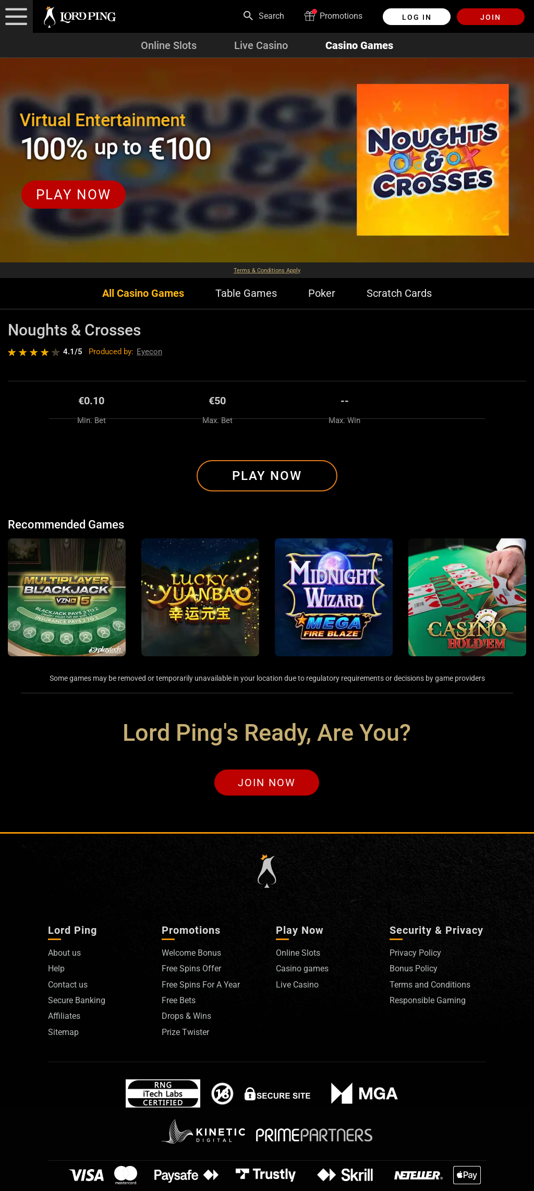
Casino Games (359, 45)
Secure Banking (76, 1000)
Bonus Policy (414, 968)
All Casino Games (143, 293)
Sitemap (63, 1032)
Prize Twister (185, 1032)
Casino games (302, 968)
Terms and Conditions (430, 985)
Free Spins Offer (191, 968)
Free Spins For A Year (201, 985)
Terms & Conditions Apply (267, 270)
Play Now (267, 475)
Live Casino (261, 45)
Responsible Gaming (428, 1000)
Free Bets (179, 1000)
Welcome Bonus (191, 953)
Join (490, 17)
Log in (417, 17)
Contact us (68, 985)
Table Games (246, 293)
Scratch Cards (399, 293)
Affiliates (64, 1016)
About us (64, 953)
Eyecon (149, 351)
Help (56, 968)
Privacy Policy (415, 953)
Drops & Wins (186, 1016)
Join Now (267, 782)
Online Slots (169, 45)
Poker (321, 293)
